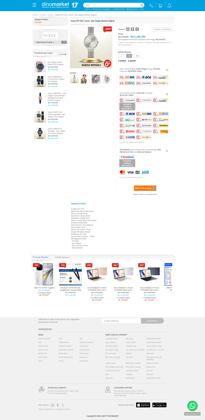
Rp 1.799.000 (53, 103)
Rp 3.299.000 (53, 136)
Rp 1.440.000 (53, 105)
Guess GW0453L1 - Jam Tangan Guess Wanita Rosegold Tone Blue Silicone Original (57, 96)
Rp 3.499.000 (53, 119)
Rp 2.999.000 (53, 84)
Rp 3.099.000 (53, 67)
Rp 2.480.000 (53, 69)
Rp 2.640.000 (53, 138)
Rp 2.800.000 (53, 122)
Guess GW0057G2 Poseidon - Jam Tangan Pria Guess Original (57, 130)
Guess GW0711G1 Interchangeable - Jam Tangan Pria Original (56, 114)
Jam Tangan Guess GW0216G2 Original (55, 63)
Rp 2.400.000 (53, 86)
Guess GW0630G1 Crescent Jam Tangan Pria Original (56, 79)
